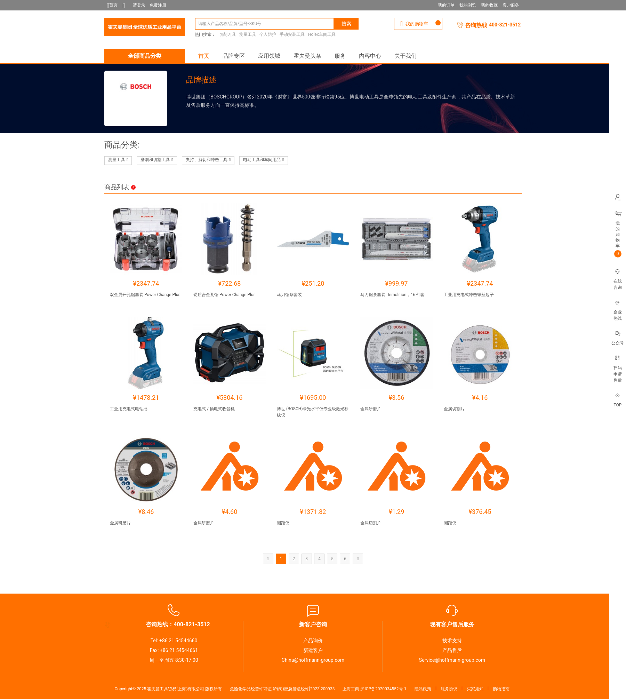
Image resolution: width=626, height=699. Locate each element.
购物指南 (501, 688)
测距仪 (283, 523)
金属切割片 (454, 408)
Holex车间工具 (322, 34)
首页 (203, 56)
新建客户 (313, 650)
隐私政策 (423, 688)
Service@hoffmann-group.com (452, 660)
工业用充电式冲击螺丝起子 (469, 294)
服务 (340, 56)
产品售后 (452, 650)
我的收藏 (489, 5)
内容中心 (370, 56)
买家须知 (475, 688)
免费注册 (158, 5)
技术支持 (452, 640)
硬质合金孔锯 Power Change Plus (224, 294)
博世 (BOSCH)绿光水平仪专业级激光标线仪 (313, 412)
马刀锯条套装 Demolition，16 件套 (392, 294)
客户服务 (511, 5)
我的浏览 (467, 5)
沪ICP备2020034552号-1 (383, 688)
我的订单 (446, 5)
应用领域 (269, 56)
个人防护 (267, 34)
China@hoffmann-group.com (313, 660)
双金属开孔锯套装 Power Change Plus (145, 294)
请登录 (139, 5)
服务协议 (449, 688)
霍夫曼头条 (307, 56)
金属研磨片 (370, 408)
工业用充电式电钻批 (128, 408)
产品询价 (313, 640)
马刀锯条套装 (289, 294)
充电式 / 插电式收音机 (214, 408)
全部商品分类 (144, 56)
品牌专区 (234, 56)
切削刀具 (227, 34)
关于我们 (405, 56)
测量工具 (247, 34)
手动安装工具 (292, 34)
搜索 (346, 23)
